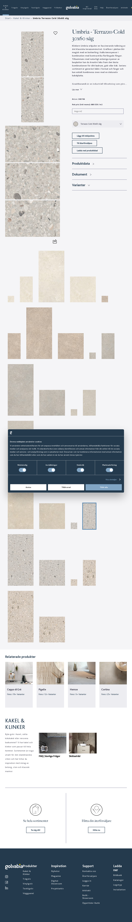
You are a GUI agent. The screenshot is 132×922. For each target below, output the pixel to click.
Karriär (85, 885)
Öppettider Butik (91, 903)
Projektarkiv (57, 888)
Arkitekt (124, 8)
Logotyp (117, 885)
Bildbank (117, 875)
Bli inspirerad (87, 8)
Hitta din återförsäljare (96, 821)
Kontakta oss (89, 871)
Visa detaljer (111, 479)
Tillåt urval (66, 487)
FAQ (102, 8)
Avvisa (28, 487)
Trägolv (14, 8)
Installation (119, 889)
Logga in (86, 881)
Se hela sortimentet (35, 821)
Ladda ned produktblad (87, 150)
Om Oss (96, 8)
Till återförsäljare (84, 143)
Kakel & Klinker (6, 7)
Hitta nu (96, 829)
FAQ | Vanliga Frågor (49, 756)
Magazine (56, 876)
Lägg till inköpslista (85, 135)
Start (8, 18)
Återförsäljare (112, 8)
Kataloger (118, 880)
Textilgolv (35, 8)
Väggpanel (47, 8)
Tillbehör (58, 8)
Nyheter (55, 871)
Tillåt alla (104, 487)
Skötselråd (74, 756)
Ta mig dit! (35, 829)
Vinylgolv (25, 8)
